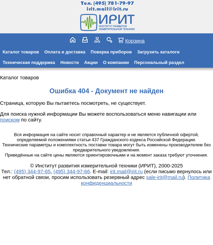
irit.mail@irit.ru (107, 9)
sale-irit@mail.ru (164, 177)
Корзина (134, 40)
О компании (116, 62)
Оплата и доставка (64, 51)
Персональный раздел (159, 62)
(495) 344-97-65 (32, 171)
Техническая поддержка (29, 62)
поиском (10, 119)
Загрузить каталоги (158, 51)
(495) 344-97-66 (71, 171)
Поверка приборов (111, 51)
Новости (69, 62)
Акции (91, 62)
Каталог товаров (21, 51)
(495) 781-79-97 (113, 3)
